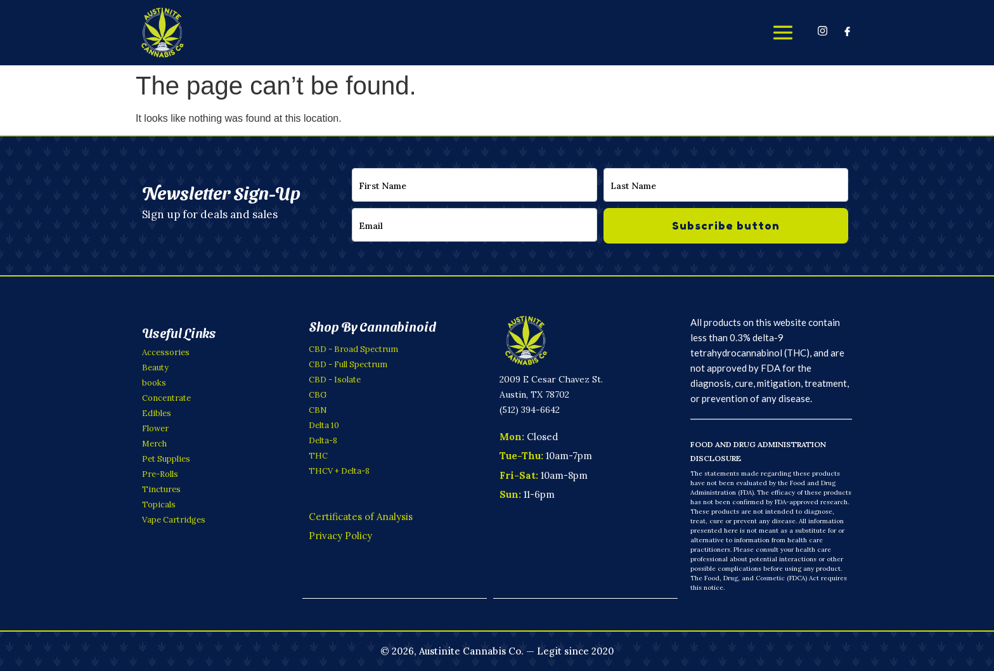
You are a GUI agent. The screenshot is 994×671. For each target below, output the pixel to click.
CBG (317, 394)
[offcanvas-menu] (782, 32)
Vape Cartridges (173, 519)
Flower (155, 428)
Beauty (155, 367)
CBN (317, 410)
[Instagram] (822, 30)
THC (318, 455)
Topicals (159, 504)
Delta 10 (324, 425)
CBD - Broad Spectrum (353, 349)
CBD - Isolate (335, 379)
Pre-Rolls (160, 474)
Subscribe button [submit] (726, 225)
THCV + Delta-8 (339, 471)
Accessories (166, 352)
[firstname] (474, 185)
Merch (154, 443)
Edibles (156, 413)
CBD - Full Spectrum (348, 364)
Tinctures (161, 489)
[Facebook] (847, 30)
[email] (474, 225)
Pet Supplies (166, 458)
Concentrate (166, 398)
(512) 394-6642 (530, 409)
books (154, 382)
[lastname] (726, 185)
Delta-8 (323, 440)
